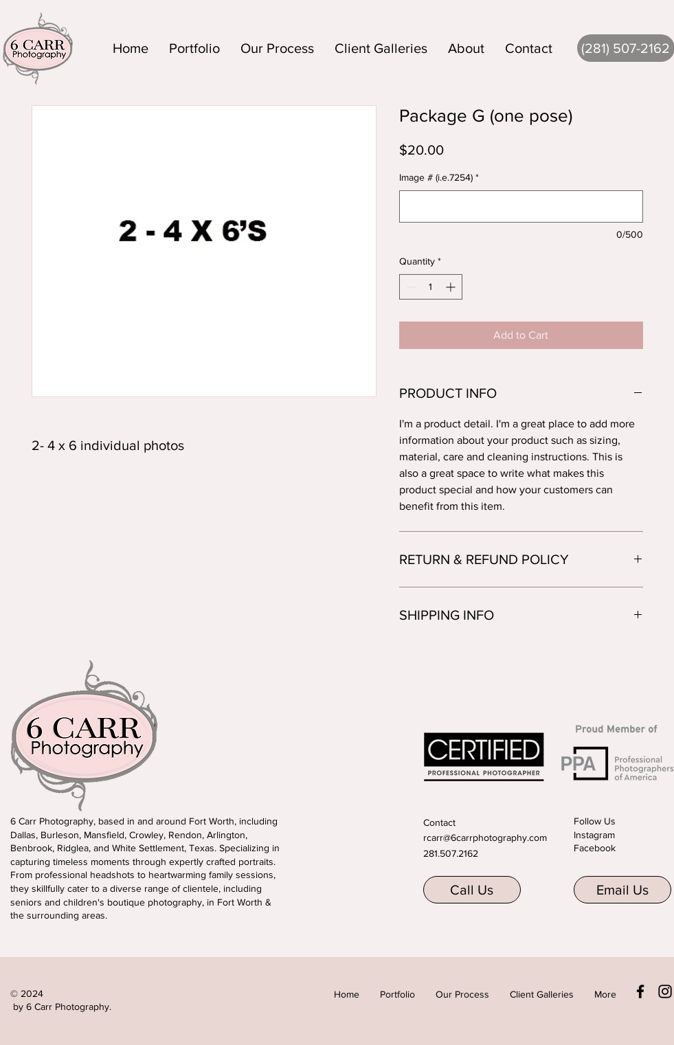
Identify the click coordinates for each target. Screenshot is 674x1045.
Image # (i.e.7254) (439, 177)
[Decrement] (409, 287)
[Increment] (451, 287)
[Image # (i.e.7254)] (521, 206)
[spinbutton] (430, 287)
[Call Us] (472, 889)
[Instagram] (665, 991)
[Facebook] (640, 991)
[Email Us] (622, 889)
